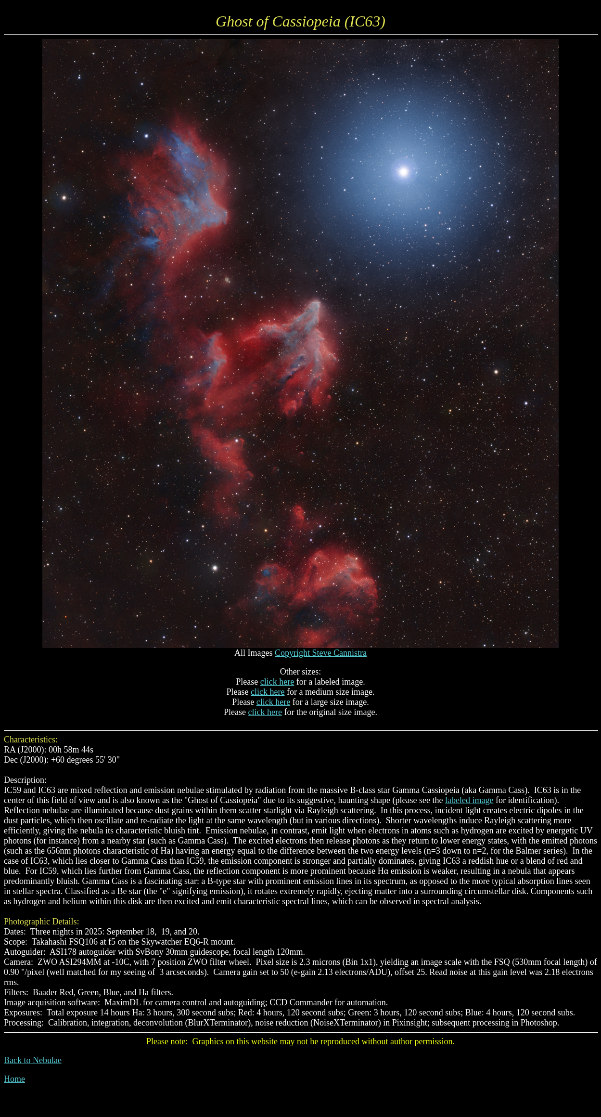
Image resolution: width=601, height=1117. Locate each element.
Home (14, 1079)
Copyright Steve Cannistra (321, 653)
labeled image (469, 800)
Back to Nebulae (33, 1060)
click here (277, 682)
